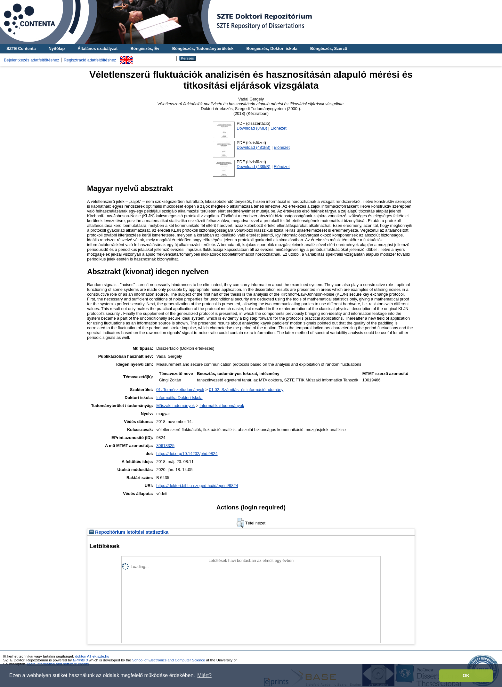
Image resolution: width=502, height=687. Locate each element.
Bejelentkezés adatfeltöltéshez (31, 60)
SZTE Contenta (21, 48)
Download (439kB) (253, 166)
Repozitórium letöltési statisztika (128, 532)
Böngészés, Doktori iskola (271, 48)
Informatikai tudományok (221, 405)
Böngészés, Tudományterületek (203, 48)
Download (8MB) (252, 128)
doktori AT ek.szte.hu (92, 656)
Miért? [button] (204, 675)
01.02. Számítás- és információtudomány (246, 389)
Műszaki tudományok (175, 405)
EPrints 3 (80, 660)
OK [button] (466, 675)
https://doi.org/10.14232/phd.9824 (186, 453)
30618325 (165, 445)
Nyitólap (57, 48)
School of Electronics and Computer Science (168, 660)
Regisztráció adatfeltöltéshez (90, 60)
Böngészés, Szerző (328, 48)
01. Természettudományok (180, 389)
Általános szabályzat (97, 48)
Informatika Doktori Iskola (179, 397)
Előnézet (279, 128)
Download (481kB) (253, 147)
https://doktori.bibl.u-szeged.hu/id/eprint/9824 (197, 485)
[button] (240, 523)
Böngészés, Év (144, 48)
